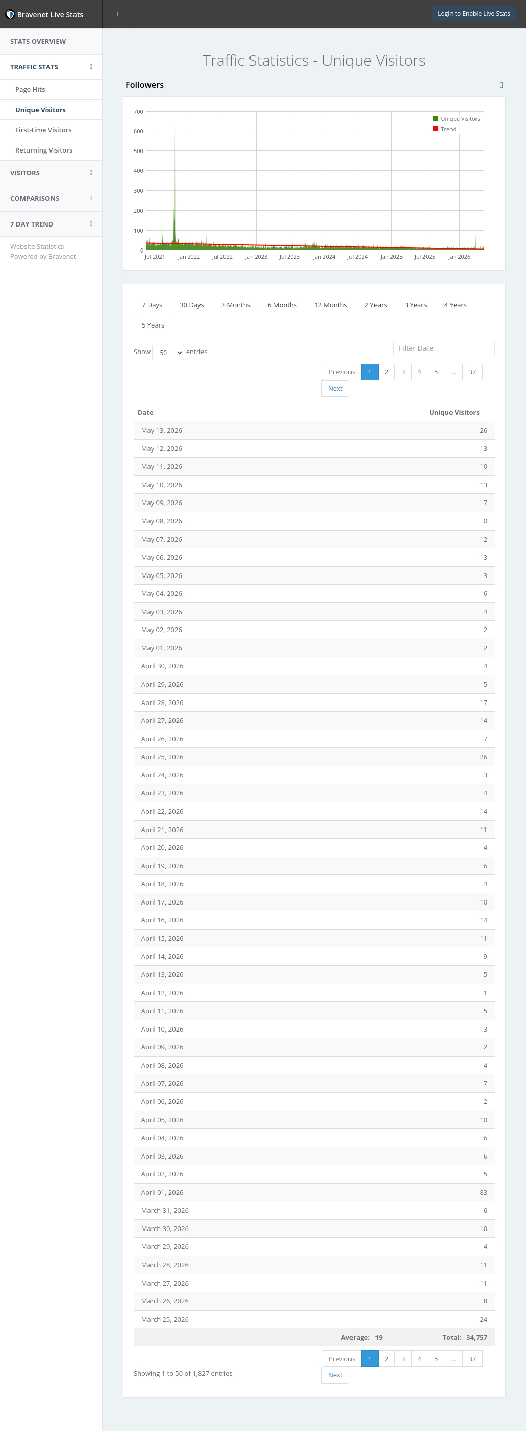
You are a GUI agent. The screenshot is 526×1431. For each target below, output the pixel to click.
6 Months (282, 304)
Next (335, 388)
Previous (342, 371)
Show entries (171, 352)
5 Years (153, 325)
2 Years (376, 304)
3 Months (236, 304)
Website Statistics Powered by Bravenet (43, 251)
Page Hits (30, 89)
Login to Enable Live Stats (474, 13)
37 (473, 371)
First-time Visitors (43, 129)
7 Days (152, 304)
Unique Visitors (40, 109)
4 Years (455, 304)
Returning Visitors (43, 150)
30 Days (192, 304)
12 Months (330, 304)
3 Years (416, 304)
